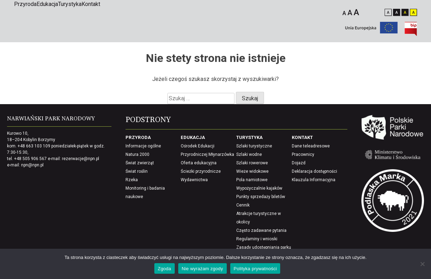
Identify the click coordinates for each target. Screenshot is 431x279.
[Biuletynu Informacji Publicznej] (411, 34)
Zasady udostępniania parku (263, 247)
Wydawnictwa (194, 179)
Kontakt (91, 4)
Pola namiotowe (252, 179)
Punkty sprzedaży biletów (260, 196)
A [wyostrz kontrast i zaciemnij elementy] (413, 12)
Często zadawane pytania (261, 230)
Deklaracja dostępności (314, 171)
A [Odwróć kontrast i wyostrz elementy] (405, 12)
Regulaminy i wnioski (256, 238)
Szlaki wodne (249, 154)
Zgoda (164, 268)
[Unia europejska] (371, 31)
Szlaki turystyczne (254, 146)
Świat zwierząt (140, 162)
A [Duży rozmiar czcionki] (356, 12)
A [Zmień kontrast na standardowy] (388, 12)
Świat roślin (137, 171)
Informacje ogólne (143, 146)
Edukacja (47, 4)
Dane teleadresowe (311, 146)
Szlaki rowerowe (252, 162)
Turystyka (70, 4)
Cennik (243, 205)
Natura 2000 (137, 154)
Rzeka (132, 179)
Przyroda (25, 4)
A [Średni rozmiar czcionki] (349, 12)
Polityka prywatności (255, 268)
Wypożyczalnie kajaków (259, 188)
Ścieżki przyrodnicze (201, 171)
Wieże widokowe (252, 171)
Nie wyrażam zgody (202, 268)
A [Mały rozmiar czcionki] (344, 13)
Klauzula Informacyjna (313, 179)
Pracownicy (303, 154)
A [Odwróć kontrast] (396, 12)
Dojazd (298, 162)
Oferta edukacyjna (199, 162)
